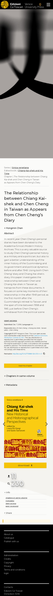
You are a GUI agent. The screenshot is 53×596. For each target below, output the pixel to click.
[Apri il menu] (48, 4)
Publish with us (11, 541)
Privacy (7, 566)
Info (7, 492)
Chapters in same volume (19, 376)
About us (8, 534)
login (6, 573)
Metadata (10, 385)
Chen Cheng (13, 330)
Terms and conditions (14, 569)
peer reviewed (12, 506)
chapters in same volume (16, 498)
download (25, 465)
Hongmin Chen (13, 228)
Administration (11, 555)
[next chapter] (46, 424)
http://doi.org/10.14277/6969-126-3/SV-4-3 (27, 354)
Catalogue (9, 538)
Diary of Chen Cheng (19, 328)
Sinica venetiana (20, 167)
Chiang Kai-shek (34, 328)
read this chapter (25, 366)
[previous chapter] (4, 424)
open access (10, 320)
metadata (10, 501)
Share (8, 513)
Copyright (9, 562)
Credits (7, 559)
